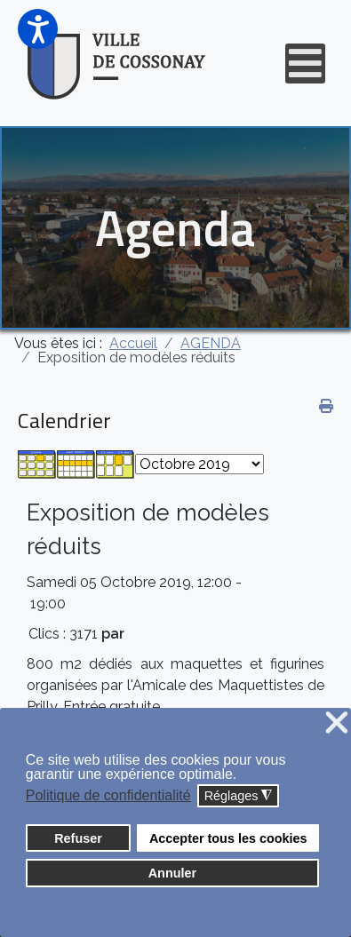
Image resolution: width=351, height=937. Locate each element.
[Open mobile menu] (305, 63)
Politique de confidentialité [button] (108, 795)
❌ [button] (336, 723)
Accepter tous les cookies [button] (228, 838)
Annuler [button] (172, 873)
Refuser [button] (78, 838)
